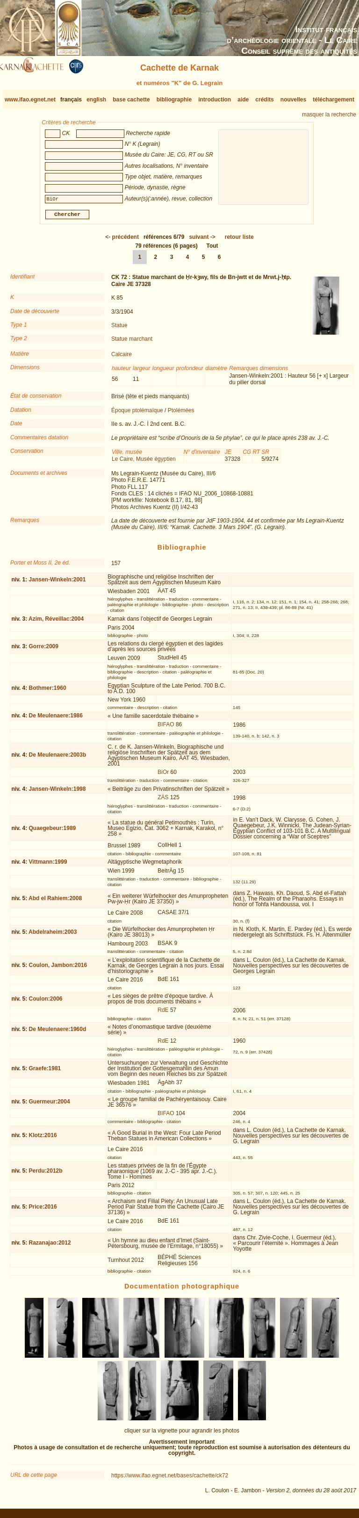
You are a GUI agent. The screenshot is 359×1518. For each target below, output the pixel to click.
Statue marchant (131, 342)
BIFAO (166, 728)
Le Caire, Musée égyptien (144, 462)
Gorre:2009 (43, 650)
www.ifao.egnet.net (30, 99)
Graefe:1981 (45, 1072)
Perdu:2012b (46, 1174)
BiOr (163, 776)
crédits (264, 99)
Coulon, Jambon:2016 (58, 969)
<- (122, 240)
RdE (163, 1013)
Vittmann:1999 (48, 865)
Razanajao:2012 (50, 1246)
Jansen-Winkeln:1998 (57, 792)
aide (243, 99)
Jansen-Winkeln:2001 (57, 583)
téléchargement (333, 99)
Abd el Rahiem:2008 (55, 902)
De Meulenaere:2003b (57, 758)
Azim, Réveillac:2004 (56, 622)
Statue (119, 329)
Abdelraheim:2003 (53, 935)
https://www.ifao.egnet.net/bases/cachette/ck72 (169, 1479)
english (96, 99)
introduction (214, 99)
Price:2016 (43, 1210)
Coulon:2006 (46, 1002)
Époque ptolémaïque (137, 414)
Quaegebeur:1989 (52, 832)
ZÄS (163, 801)
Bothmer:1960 (47, 691)
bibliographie (174, 99)
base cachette (131, 99)
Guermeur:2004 (49, 1105)
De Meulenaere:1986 (56, 719)
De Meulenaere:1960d (57, 1033)
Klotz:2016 (43, 1139)
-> (202, 240)
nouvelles (293, 99)
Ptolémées (181, 414)
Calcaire (121, 358)
